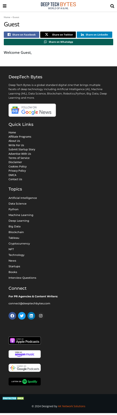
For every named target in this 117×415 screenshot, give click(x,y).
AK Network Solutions (71, 408)
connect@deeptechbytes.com (29, 305)
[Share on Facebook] (21, 35)
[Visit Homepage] (58, 6)
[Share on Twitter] (58, 35)
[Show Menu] (4, 5)
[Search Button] (112, 5)
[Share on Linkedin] (94, 35)
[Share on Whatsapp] (58, 43)
